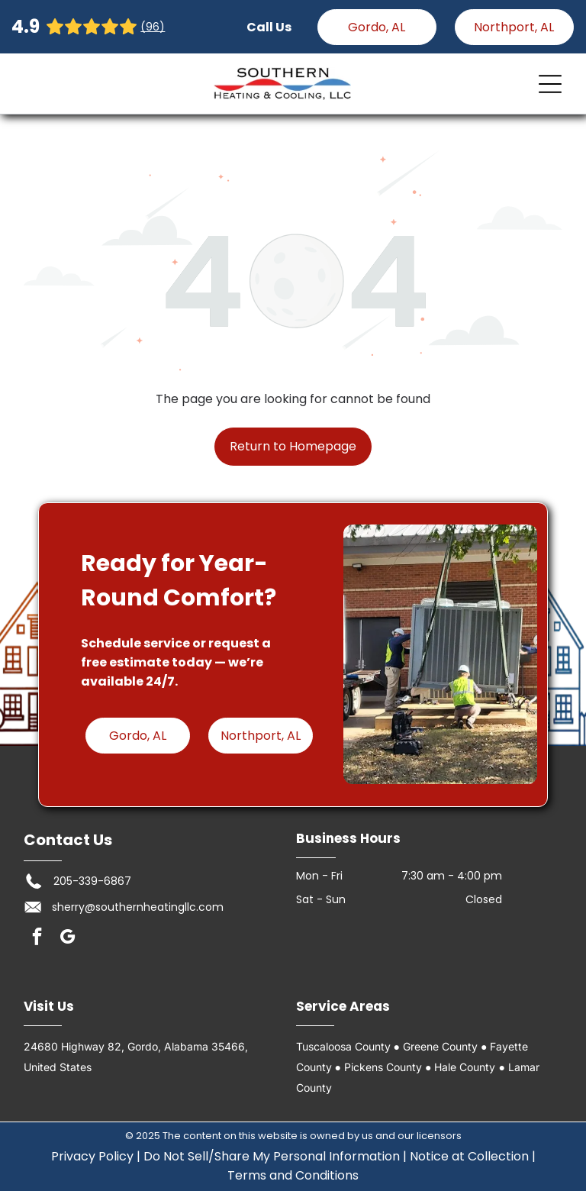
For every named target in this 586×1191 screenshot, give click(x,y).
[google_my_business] (67, 938)
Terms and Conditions (293, 1175)
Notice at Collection (469, 1156)
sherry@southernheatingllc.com (138, 907)
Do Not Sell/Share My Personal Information (271, 1156)
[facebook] (37, 938)
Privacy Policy (92, 1156)
